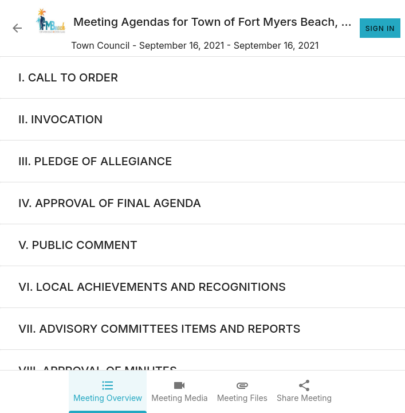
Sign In (380, 28)
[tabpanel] (202, 235)
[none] (68, 77)
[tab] (108, 392)
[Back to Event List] (17, 28)
